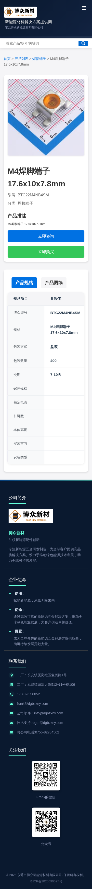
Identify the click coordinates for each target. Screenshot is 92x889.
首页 (7, 59)
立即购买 (46, 252)
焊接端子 (39, 59)
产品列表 (21, 59)
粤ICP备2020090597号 (46, 881)
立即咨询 (46, 236)
